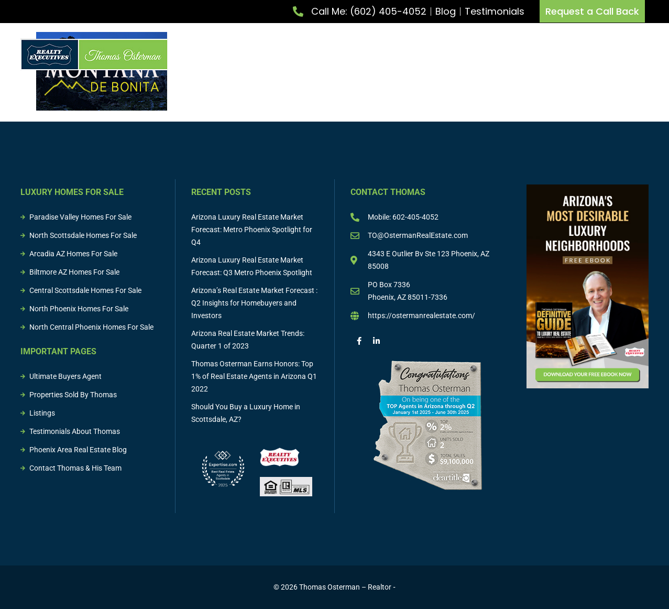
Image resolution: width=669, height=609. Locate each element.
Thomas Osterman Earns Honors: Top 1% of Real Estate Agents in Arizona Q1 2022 (254, 376)
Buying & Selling (447, 54)
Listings (511, 54)
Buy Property (371, 54)
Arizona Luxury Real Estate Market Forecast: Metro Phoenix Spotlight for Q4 (251, 229)
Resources (630, 54)
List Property (300, 54)
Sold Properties (568, 54)
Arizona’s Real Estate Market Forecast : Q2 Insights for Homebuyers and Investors (254, 303)
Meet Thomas (233, 54)
